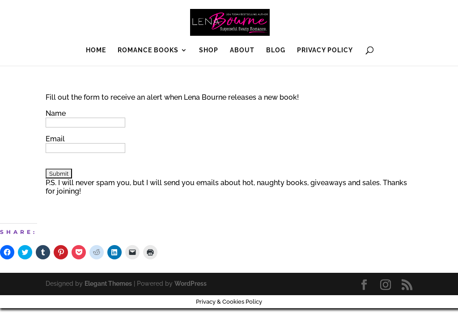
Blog (275, 50)
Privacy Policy (325, 50)
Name (56, 113)
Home (96, 50)
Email (55, 139)
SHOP (208, 50)
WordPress (190, 283)
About (242, 50)
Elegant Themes (108, 283)
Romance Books (148, 50)
